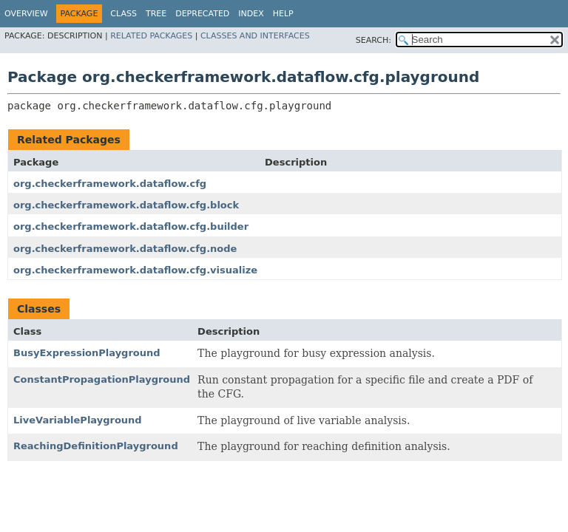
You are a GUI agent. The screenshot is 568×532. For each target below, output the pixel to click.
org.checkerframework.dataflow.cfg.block (126, 205)
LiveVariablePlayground (77, 420)
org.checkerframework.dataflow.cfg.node (125, 248)
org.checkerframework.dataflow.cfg (109, 183)
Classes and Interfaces (255, 36)
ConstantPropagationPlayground (101, 379)
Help (283, 13)
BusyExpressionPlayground (86, 352)
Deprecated (202, 13)
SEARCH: (373, 40)
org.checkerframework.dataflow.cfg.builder (130, 226)
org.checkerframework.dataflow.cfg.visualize (135, 270)
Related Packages (151, 36)
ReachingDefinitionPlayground (95, 445)
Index (250, 13)
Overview (26, 13)
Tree (156, 13)
